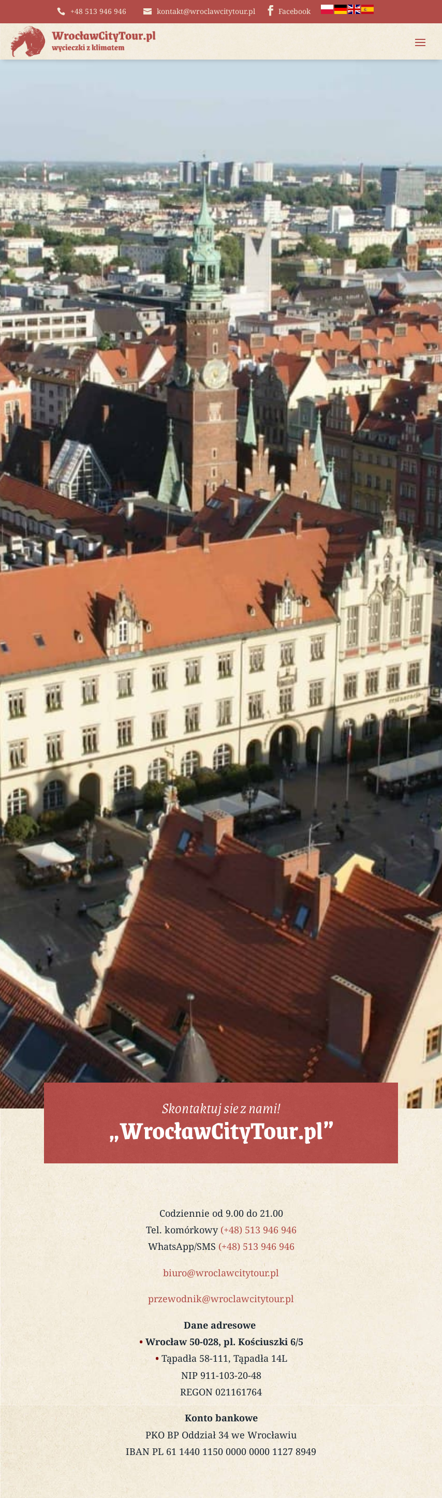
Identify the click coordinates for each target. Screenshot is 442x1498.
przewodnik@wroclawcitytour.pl (221, 1298)
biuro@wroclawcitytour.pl (221, 1272)
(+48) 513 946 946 (258, 1229)
